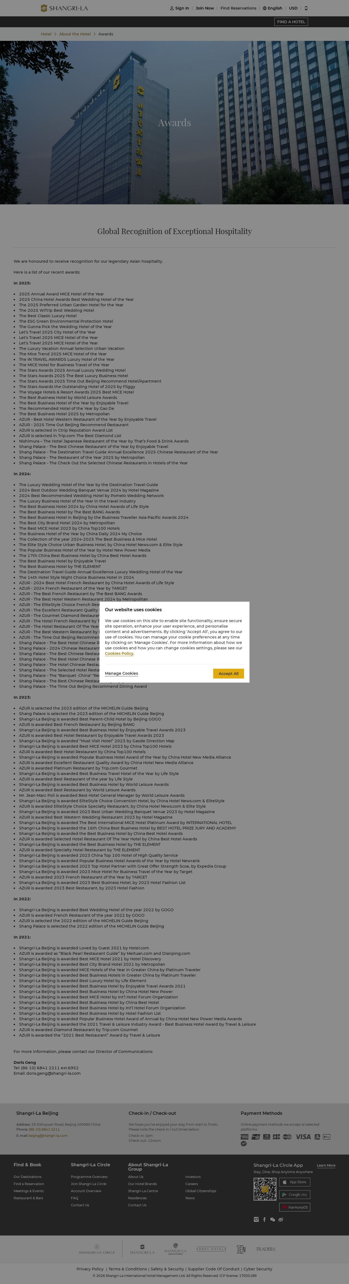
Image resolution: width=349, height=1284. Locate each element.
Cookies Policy (119, 653)
